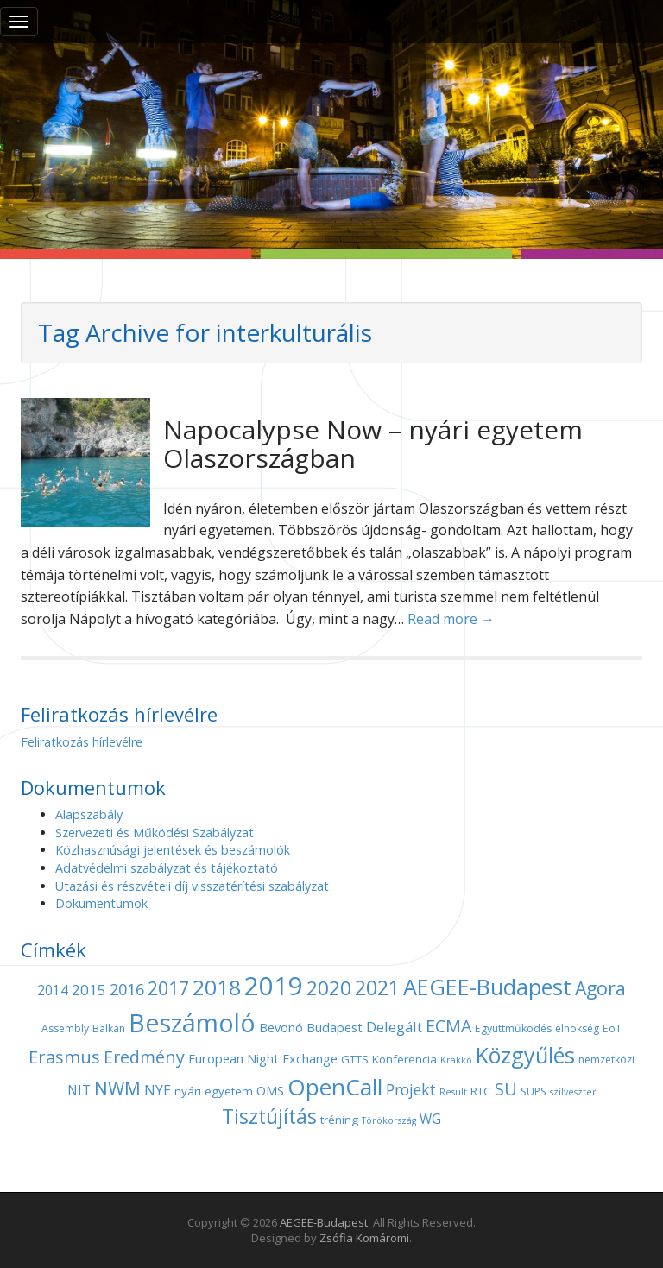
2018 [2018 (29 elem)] (217, 987)
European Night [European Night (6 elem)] (233, 1058)
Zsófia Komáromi (364, 1238)
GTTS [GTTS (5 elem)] (355, 1059)
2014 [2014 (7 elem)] (52, 990)
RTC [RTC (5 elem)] (480, 1091)
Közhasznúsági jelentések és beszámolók (172, 850)
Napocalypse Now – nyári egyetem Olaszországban (373, 444)
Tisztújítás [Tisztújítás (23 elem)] (269, 1116)
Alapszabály (89, 814)
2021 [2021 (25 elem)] (377, 987)
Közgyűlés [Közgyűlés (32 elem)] (525, 1054)
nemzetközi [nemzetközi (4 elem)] (606, 1059)
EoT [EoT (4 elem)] (612, 1028)
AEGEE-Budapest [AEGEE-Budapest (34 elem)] (487, 986)
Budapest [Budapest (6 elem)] (334, 1027)
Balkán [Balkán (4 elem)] (108, 1028)
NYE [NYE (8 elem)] (157, 1090)
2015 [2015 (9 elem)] (89, 990)
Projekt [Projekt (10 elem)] (411, 1089)
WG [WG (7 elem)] (430, 1119)
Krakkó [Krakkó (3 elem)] (456, 1060)
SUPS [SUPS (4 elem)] (533, 1091)
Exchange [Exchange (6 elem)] (310, 1058)
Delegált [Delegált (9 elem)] (394, 1027)
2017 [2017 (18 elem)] (168, 987)
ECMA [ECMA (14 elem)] (448, 1026)
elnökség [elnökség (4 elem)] (577, 1028)
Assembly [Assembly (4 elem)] (65, 1028)
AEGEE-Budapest (324, 1222)
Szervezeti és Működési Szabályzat (154, 832)
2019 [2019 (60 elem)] (273, 985)
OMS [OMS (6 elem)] (270, 1090)
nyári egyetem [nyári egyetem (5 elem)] (213, 1091)
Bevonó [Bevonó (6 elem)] (281, 1027)
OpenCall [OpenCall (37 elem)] (334, 1086)
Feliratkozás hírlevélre (81, 742)
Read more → (451, 618)
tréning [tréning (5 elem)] (339, 1119)
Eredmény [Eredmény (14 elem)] (144, 1057)
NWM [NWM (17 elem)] (117, 1088)
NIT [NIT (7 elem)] (79, 1091)
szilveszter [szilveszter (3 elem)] (573, 1092)
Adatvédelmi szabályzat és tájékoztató (166, 868)
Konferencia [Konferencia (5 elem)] (404, 1059)
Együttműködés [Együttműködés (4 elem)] (513, 1028)
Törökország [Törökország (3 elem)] (389, 1120)
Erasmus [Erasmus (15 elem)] (64, 1057)
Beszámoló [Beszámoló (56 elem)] (192, 1022)
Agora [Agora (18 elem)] (600, 987)
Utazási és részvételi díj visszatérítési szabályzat (192, 886)
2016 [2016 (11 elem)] (127, 989)
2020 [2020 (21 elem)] (328, 988)
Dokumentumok (101, 903)
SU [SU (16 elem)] (506, 1088)
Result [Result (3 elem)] (453, 1092)
